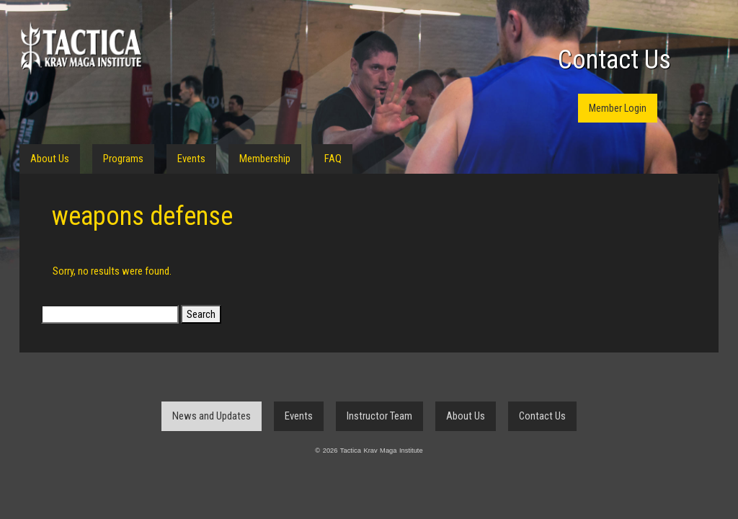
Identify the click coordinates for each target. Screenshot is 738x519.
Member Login (617, 108)
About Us (49, 158)
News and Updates (211, 415)
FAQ (333, 158)
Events (191, 158)
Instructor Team (379, 415)
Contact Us (614, 60)
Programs (123, 158)
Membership (264, 158)
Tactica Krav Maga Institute (80, 49)
